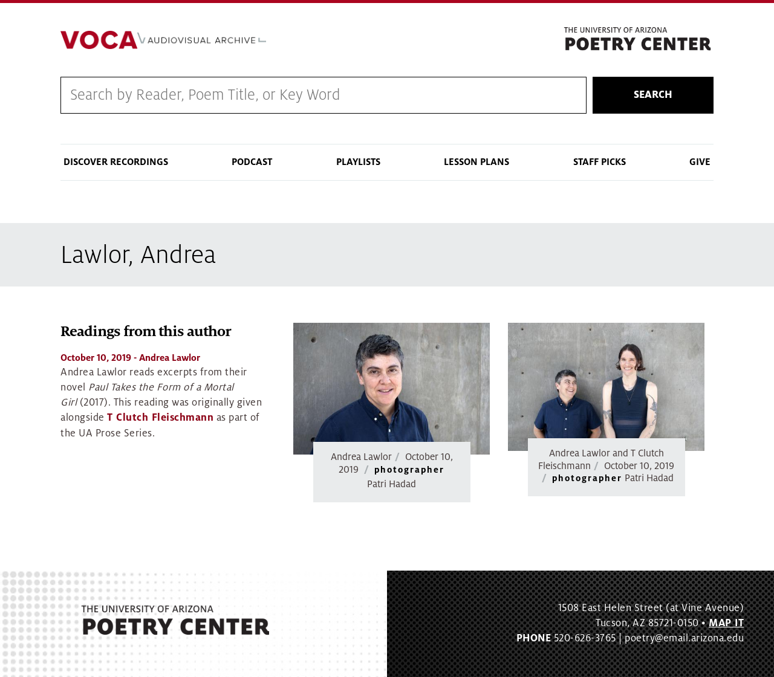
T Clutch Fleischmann (160, 417)
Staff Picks (599, 162)
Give (700, 162)
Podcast (252, 162)
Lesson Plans (476, 162)
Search (653, 94)
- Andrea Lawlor (130, 358)
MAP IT (726, 623)
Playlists (358, 162)
